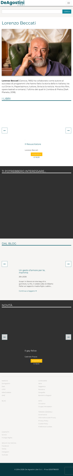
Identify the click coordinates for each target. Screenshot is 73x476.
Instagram (5, 452)
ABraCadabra (6, 392)
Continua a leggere (28, 291)
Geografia (41, 392)
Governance (42, 415)
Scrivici (4, 435)
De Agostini (6, 383)
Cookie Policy (43, 424)
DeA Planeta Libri (13, 3)
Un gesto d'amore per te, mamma (32, 271)
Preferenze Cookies (45, 427)
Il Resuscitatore (33, 144)
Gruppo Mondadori (45, 406)
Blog (4, 401)
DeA (3, 386)
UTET (4, 389)
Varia (40, 383)
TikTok (4, 449)
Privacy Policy (43, 421)
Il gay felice (31, 351)
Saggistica (42, 386)
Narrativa (41, 389)
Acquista (36, 154)
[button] (4, 130)
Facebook (5, 446)
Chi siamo (41, 403)
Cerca (67, 11)
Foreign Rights (7, 438)
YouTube (5, 455)
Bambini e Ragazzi (44, 395)
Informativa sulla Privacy (47, 417)
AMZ (3, 395)
